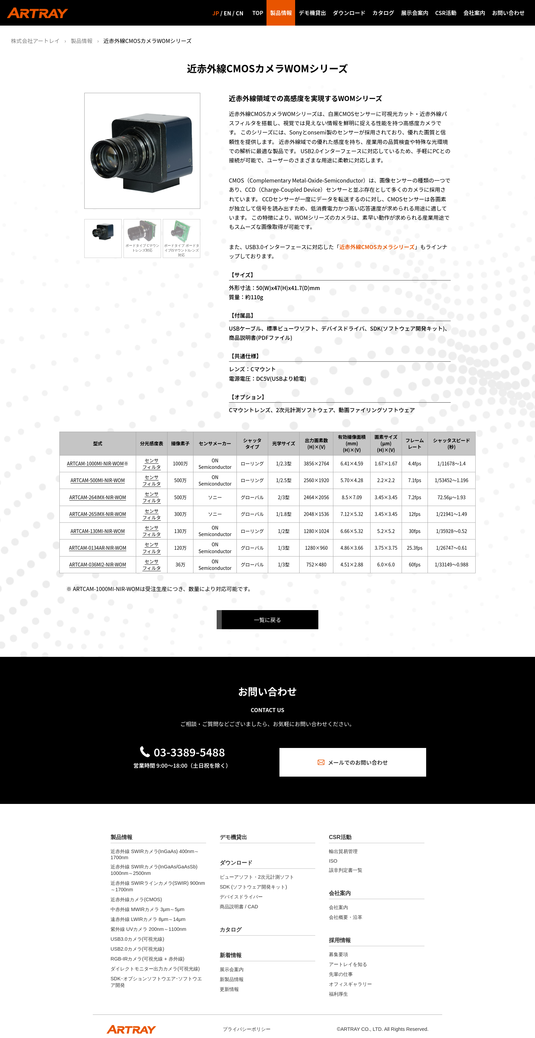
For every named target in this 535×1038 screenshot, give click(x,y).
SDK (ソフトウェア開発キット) (253, 881)
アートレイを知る (348, 958)
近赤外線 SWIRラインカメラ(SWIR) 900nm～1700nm (158, 880)
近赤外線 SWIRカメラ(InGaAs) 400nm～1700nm (155, 848)
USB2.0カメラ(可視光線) (137, 943)
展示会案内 (415, 13)
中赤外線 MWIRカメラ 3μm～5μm (148, 903)
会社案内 (474, 13)
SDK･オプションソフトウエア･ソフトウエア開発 (156, 976)
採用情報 (340, 934)
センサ (152, 460)
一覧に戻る (267, 620)
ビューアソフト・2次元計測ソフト (257, 871)
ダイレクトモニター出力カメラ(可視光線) (155, 963)
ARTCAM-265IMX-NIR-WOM (97, 513)
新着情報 (231, 949)
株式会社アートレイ (35, 41)
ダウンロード (349, 13)
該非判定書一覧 (345, 864)
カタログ (383, 13)
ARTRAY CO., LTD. (362, 1023)
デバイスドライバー (241, 891)
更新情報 (229, 983)
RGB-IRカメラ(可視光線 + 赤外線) (147, 953)
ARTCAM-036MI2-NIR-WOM (97, 564)
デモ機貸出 (312, 13)
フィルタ (151, 466)
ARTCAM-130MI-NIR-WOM (98, 531)
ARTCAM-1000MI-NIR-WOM (95, 463)
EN (227, 13)
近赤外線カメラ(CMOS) (136, 893)
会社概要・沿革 (345, 911)
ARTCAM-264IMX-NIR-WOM (97, 497)
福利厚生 (338, 988)
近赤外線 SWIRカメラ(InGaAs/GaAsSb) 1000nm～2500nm (154, 864)
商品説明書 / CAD (239, 901)
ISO (333, 855)
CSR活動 (446, 13)
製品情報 (281, 13)
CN (239, 13)
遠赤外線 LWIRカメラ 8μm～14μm (148, 913)
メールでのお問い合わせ (353, 755)
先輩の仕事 (341, 968)
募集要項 (338, 948)
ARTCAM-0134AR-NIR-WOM (97, 547)
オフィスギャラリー (350, 978)
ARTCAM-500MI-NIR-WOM (98, 480)
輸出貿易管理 (343, 845)
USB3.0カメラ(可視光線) (137, 933)
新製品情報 (232, 973)
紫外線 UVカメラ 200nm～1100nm (148, 923)
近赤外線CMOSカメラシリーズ (377, 247)
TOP (257, 13)
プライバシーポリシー (247, 1023)
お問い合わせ (508, 13)
